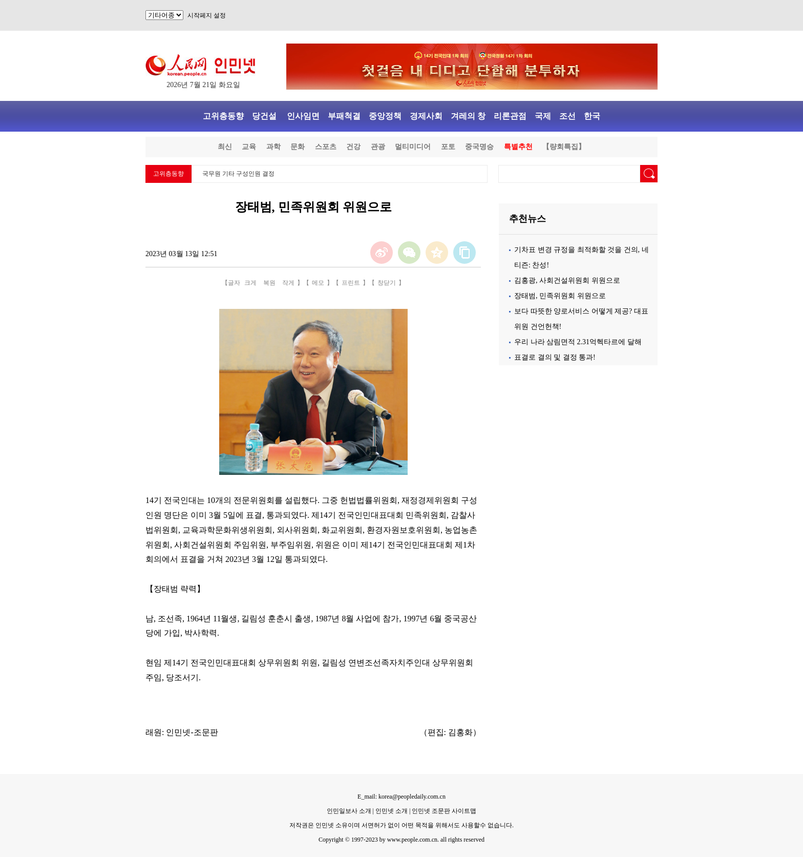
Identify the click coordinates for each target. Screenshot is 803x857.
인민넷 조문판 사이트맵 (444, 810)
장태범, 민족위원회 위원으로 (560, 296)
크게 (250, 282)
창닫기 (386, 282)
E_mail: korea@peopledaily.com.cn (401, 796)
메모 (318, 282)
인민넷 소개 (391, 810)
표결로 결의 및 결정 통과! (555, 357)
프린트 (351, 282)
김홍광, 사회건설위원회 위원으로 (567, 280)
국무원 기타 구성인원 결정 (238, 173)
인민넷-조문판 (192, 732)
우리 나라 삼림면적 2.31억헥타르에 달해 (578, 342)
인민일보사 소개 (349, 810)
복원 (269, 282)
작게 (288, 282)
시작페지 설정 (206, 15)
